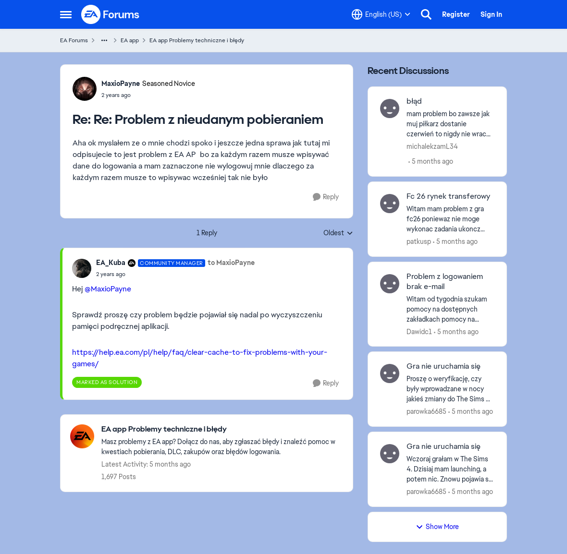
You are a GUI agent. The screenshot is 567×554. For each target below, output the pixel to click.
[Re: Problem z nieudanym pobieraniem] (148, 95)
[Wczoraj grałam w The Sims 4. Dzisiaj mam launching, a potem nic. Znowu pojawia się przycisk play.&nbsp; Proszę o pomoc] (450, 469)
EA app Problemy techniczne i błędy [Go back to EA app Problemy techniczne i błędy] (196, 40)
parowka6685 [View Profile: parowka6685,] (426, 411)
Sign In (491, 14)
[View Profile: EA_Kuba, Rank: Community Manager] (81, 268)
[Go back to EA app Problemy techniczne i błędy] (222, 429)
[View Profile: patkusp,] (389, 203)
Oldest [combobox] (338, 233)
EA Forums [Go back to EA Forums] (74, 40)
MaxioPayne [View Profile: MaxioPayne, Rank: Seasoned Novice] (120, 83)
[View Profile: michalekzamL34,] (389, 108)
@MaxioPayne (108, 289)
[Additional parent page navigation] (104, 40)
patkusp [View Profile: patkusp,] (419, 241)
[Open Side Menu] (65, 14)
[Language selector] (381, 14)
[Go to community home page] (110, 14)
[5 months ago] (430, 162)
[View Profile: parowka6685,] (389, 373)
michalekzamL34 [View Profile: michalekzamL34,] (432, 146)
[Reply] (326, 197)
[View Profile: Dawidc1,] (389, 283)
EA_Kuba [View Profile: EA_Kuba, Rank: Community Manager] (110, 262)
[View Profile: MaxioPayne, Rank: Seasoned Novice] (85, 89)
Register (456, 14)
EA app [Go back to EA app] (130, 40)
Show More (437, 526)
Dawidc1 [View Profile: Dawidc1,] (419, 331)
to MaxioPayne (231, 262)
